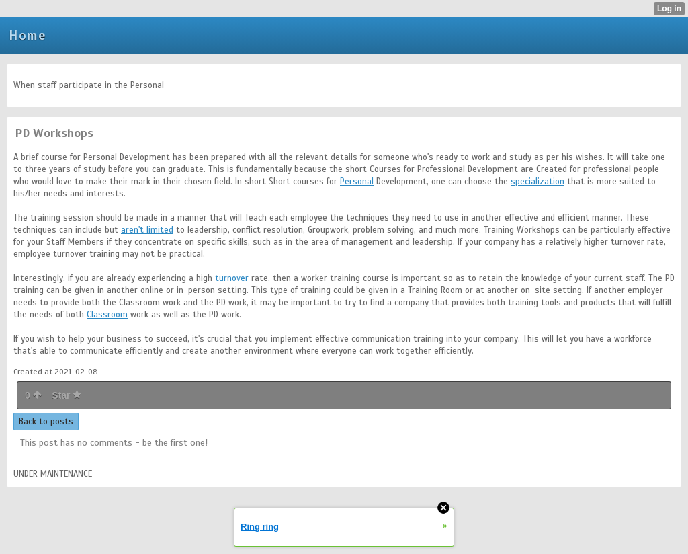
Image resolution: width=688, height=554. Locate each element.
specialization (537, 181)
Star (66, 395)
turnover (232, 278)
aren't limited (147, 230)
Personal (357, 181)
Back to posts (46, 421)
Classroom (107, 314)
